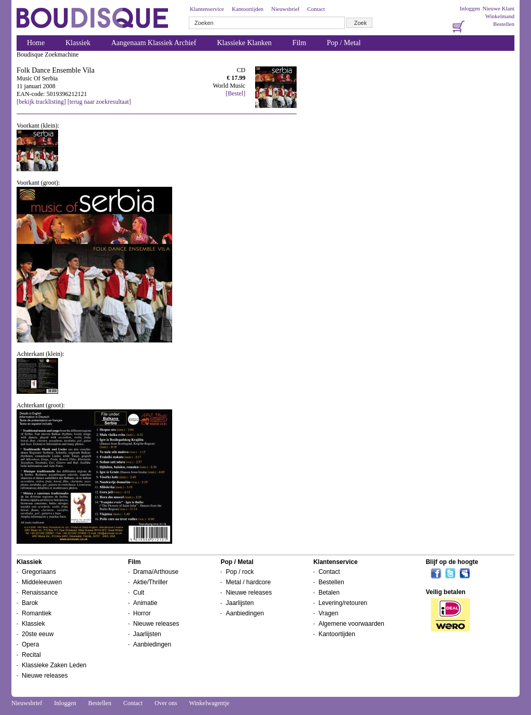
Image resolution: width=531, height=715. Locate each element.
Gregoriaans (39, 571)
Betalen (329, 592)
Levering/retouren (342, 603)
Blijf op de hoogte (452, 562)
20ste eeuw (37, 634)
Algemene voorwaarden (351, 623)
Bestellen (503, 24)
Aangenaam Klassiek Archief (153, 43)
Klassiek (77, 43)
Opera (30, 644)
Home (36, 43)
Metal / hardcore (248, 582)
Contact (316, 9)
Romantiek (36, 613)
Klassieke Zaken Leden (54, 665)
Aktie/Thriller (150, 582)
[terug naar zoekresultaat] (99, 101)
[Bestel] (235, 93)
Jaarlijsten (147, 634)
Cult (138, 592)
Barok (30, 603)
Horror (142, 613)
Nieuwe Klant (498, 8)
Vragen (328, 613)
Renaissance (40, 592)
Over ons (166, 703)
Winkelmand (499, 16)
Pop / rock (240, 571)
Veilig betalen (446, 592)
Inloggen (469, 8)
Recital (31, 654)
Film (299, 43)
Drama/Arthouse (155, 571)
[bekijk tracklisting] (41, 101)
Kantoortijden (247, 9)
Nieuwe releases (45, 675)
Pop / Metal (343, 43)
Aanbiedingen (152, 644)
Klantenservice (207, 9)
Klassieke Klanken (244, 43)
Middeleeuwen (42, 582)
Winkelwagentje (209, 703)
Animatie (145, 603)
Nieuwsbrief (285, 9)
